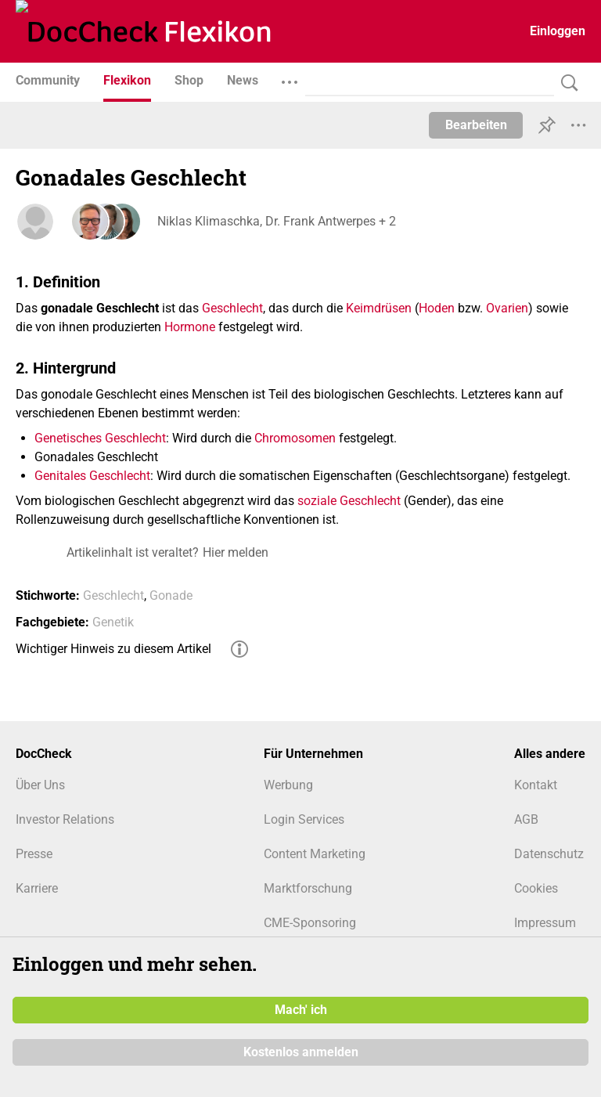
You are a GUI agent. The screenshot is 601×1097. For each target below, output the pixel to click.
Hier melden (235, 552)
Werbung (288, 785)
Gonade (171, 595)
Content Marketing (314, 853)
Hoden (437, 308)
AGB (526, 819)
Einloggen (557, 30)
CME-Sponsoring (310, 922)
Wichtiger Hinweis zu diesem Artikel (113, 648)
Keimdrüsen (379, 308)
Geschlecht (232, 308)
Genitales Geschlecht (92, 475)
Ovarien (507, 308)
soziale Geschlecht (349, 500)
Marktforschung (308, 888)
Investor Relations (65, 819)
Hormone (189, 326)
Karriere (37, 888)
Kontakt (535, 785)
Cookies (536, 888)
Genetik (113, 622)
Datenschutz (549, 853)
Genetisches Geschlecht (100, 438)
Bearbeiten (476, 124)
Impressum (545, 922)
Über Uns (40, 785)
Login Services (304, 819)
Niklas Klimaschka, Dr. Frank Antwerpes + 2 (276, 221)
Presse (34, 853)
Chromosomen (295, 438)
